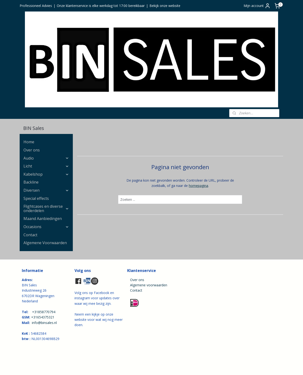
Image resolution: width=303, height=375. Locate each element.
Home (28, 141)
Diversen (46, 190)
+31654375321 (42, 317)
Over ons (31, 150)
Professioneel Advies (36, 5)
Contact (30, 234)
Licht (46, 166)
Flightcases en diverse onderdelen (46, 208)
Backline (31, 182)
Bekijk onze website (164, 5)
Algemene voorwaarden (148, 285)
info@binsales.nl (44, 322)
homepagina (198, 185)
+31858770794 (43, 312)
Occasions (46, 226)
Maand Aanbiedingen (42, 218)
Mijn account (257, 6)
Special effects (36, 198)
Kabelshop (46, 174)
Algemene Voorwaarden (45, 242)
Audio (46, 158)
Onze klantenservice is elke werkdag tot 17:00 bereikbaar (101, 5)
